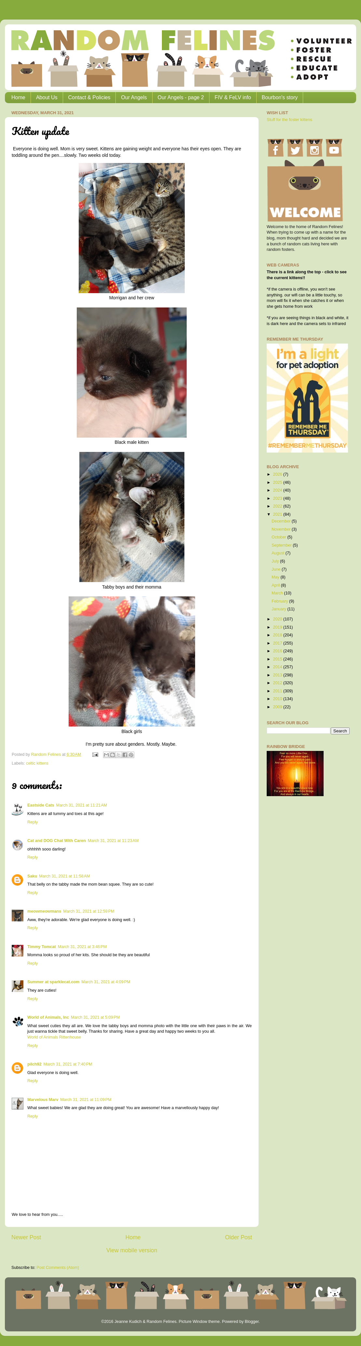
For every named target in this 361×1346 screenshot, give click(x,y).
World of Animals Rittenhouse (54, 1037)
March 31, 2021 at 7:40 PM (67, 1064)
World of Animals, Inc (48, 1017)
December (282, 521)
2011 (278, 691)
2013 (278, 675)
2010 (278, 699)
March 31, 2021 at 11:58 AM (64, 876)
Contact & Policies (89, 97)
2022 (278, 506)
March (278, 593)
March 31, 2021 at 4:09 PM (105, 982)
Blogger (252, 1321)
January (279, 609)
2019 (278, 627)
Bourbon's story (280, 97)
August (279, 553)
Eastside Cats (40, 805)
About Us (47, 97)
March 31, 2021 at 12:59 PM (88, 911)
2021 (278, 514)
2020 (278, 619)
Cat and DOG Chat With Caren (56, 840)
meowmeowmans (44, 911)
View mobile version (131, 1250)
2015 (278, 659)
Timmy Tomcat (41, 947)
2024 (278, 490)
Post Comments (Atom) (57, 1267)
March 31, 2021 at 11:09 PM (85, 1099)
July (276, 561)
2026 (278, 474)
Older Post (238, 1237)
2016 (278, 651)
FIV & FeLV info (233, 97)
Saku (32, 876)
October (279, 537)
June (277, 569)
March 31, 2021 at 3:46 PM (82, 947)
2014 (278, 667)
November (282, 529)
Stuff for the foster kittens (289, 119)
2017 (278, 643)
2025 (278, 482)
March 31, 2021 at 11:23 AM (113, 840)
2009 (278, 707)
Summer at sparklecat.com (53, 982)
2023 (278, 498)
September (282, 545)
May (276, 577)
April (276, 585)
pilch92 (34, 1064)
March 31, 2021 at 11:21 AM (81, 805)
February (280, 601)
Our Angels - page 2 (181, 97)
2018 (278, 635)
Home (18, 97)
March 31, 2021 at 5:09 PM (95, 1017)
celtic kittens (37, 763)
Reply (32, 822)
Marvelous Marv (42, 1099)
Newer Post (26, 1237)
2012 (278, 683)
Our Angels (134, 97)
